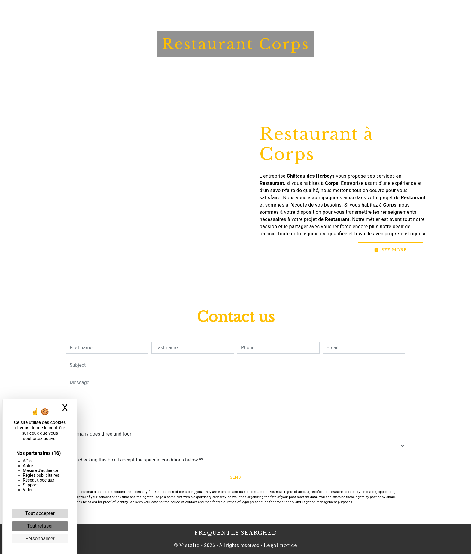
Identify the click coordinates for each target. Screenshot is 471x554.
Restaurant (208, 11)
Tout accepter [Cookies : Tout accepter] (40, 513)
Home (143, 11)
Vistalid (189, 545)
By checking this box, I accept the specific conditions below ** (137, 460)
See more (390, 250)
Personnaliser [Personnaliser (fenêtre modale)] (40, 538)
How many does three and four (98, 434)
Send (235, 477)
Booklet (249, 11)
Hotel (172, 11)
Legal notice (279, 545)
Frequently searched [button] (235, 533)
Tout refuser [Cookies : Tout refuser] (40, 526)
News (280, 11)
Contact (311, 11)
